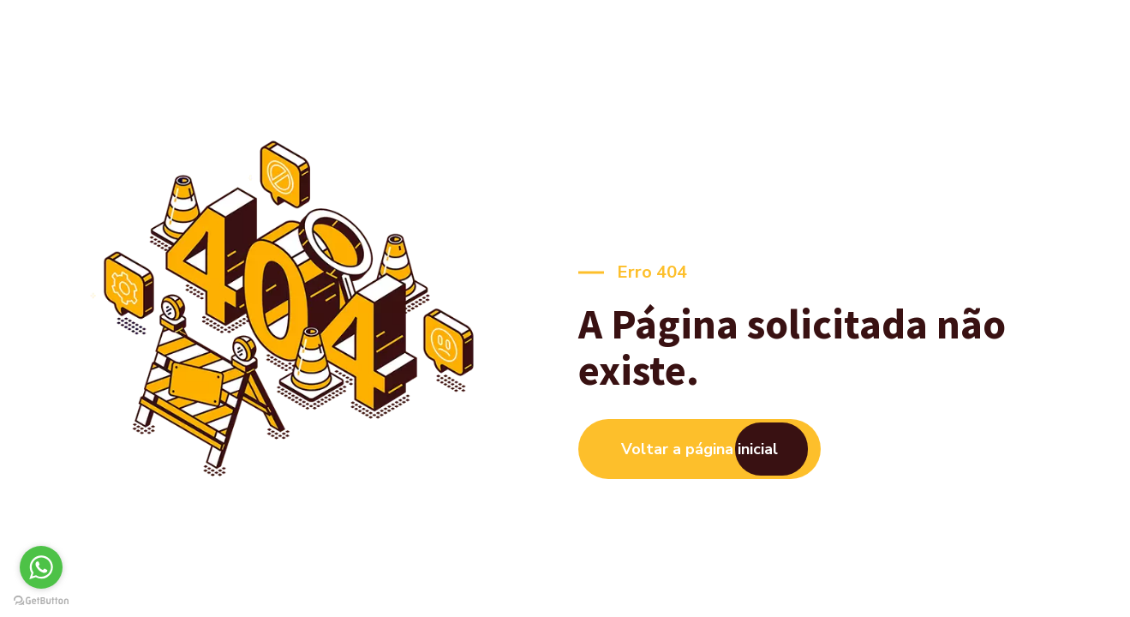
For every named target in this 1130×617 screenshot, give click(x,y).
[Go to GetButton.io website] (41, 600)
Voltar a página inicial (699, 449)
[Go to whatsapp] (41, 567)
